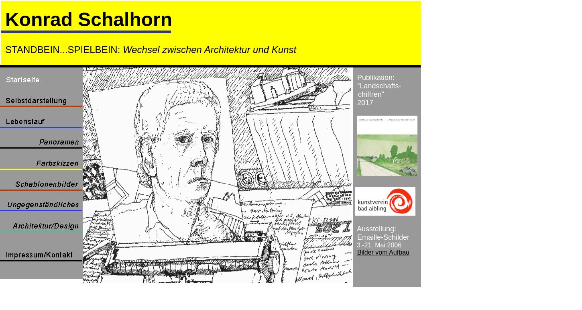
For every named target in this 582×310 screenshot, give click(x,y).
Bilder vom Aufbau (383, 252)
